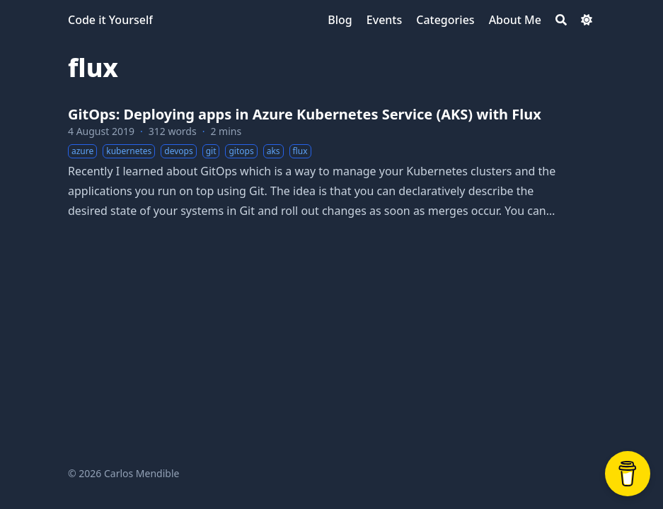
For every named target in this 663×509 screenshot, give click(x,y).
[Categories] (445, 19)
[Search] (561, 19)
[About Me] (515, 19)
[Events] (384, 19)
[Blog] (340, 19)
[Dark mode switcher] (586, 19)
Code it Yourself (110, 20)
